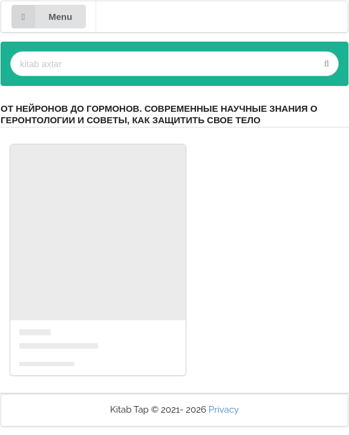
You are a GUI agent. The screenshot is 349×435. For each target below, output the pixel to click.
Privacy (224, 409)
